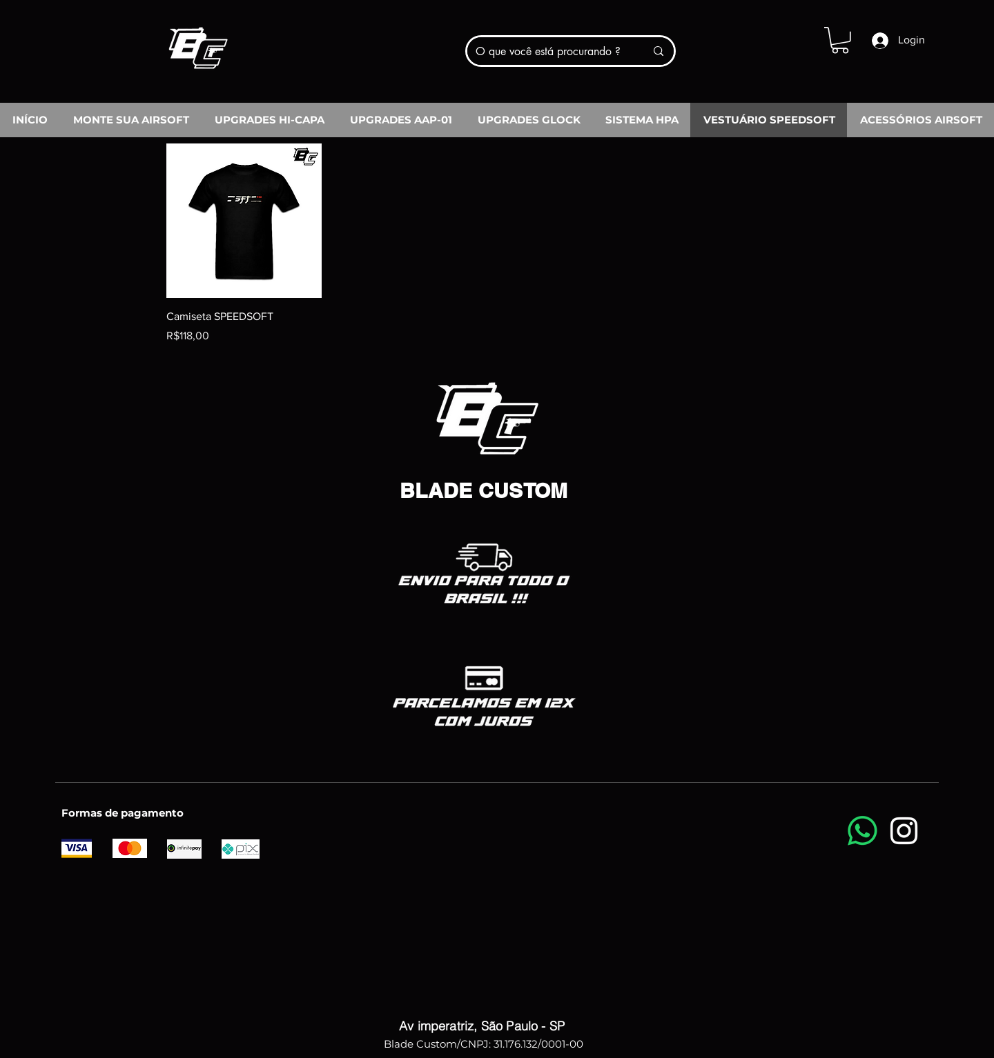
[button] (840, 40)
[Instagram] (904, 830)
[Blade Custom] (197, 43)
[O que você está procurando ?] (550, 51)
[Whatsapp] (862, 830)
